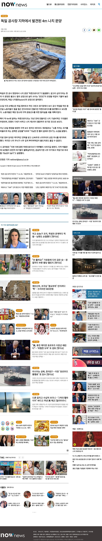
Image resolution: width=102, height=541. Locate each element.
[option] (32, 470)
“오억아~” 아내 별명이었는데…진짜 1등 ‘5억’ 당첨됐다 (32, 478)
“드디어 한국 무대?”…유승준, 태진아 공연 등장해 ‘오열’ (38, 495)
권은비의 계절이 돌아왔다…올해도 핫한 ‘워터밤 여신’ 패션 (38, 505)
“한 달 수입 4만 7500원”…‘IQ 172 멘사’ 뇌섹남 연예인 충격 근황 (14, 495)
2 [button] (34, 512)
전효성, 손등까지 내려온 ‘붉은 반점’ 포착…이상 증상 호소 (61, 505)
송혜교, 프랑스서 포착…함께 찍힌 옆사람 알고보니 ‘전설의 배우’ (14, 505)
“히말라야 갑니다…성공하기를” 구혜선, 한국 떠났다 (61, 495)
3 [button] (35, 512)
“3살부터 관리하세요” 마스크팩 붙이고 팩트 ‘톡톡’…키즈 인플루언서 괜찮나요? (55, 479)
